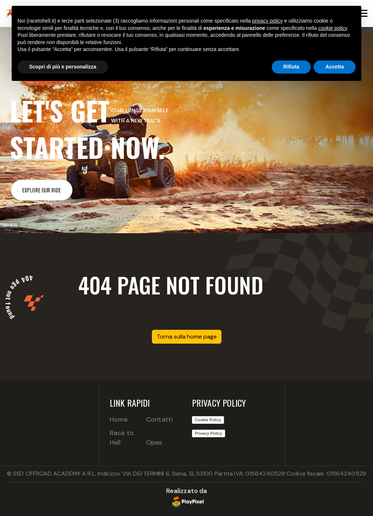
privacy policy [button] (267, 21)
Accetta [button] (334, 67)
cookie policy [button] (332, 28)
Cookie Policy (208, 420)
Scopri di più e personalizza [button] (62, 67)
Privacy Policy (208, 433)
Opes (154, 442)
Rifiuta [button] (291, 67)
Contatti (159, 419)
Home (118, 419)
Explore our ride (41, 190)
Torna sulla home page (187, 336)
